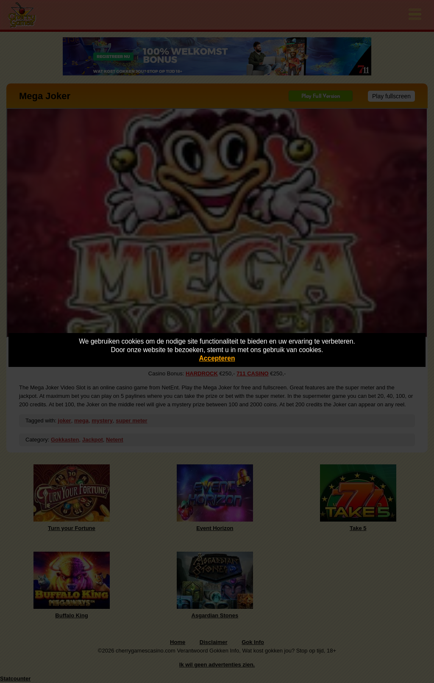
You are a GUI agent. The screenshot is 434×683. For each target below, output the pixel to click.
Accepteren (217, 358)
